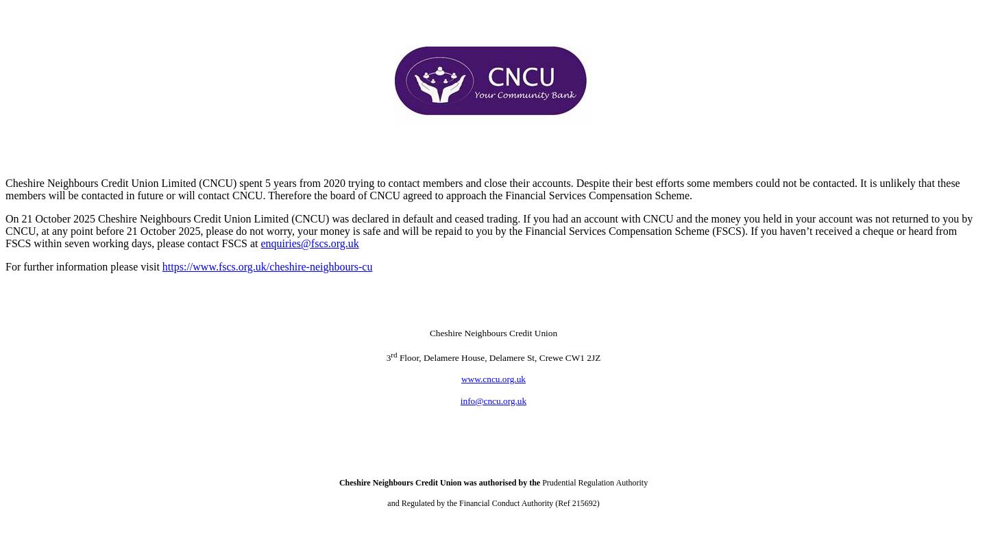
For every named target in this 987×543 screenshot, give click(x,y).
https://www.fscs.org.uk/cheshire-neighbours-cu (267, 267)
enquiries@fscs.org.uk (309, 243)
